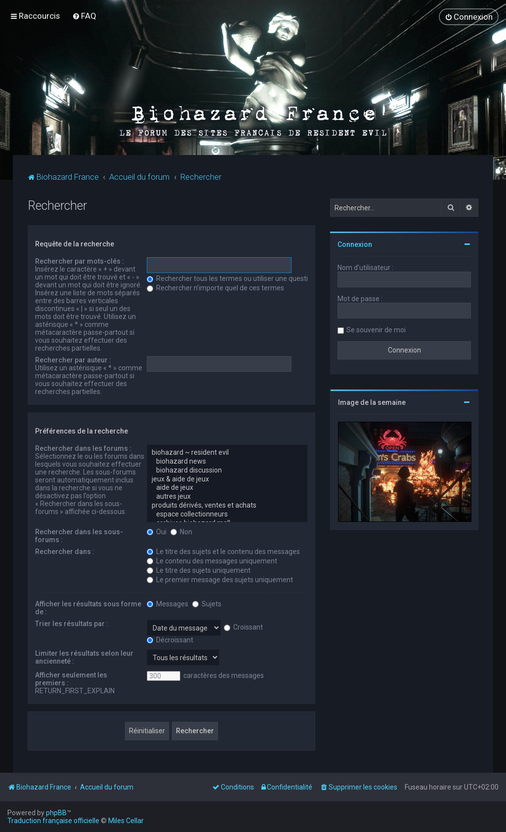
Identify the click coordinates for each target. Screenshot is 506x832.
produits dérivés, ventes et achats (227, 505)
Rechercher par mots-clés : (79, 261)
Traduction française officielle (53, 821)
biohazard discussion (227, 470)
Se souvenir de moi (376, 329)
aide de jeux (227, 487)
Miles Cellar (126, 821)
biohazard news (227, 461)
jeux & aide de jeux (227, 479)
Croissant (243, 627)
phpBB (56, 813)
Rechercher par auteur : (73, 359)
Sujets (206, 603)
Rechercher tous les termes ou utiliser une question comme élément (258, 278)
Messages (167, 603)
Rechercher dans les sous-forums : (79, 535)
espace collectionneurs (227, 514)
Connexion (354, 244)
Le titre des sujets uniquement (199, 570)
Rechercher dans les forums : (83, 448)
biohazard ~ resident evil (227, 452)
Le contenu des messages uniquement (212, 560)
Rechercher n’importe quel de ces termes (215, 287)
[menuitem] (84, 15)
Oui (157, 531)
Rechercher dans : (64, 551)
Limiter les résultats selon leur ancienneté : (84, 657)
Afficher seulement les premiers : (71, 678)
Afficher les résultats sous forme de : (88, 607)
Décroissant (170, 639)
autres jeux (227, 496)
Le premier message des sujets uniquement (220, 579)
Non (181, 531)
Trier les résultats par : (71, 623)
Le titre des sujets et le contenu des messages (223, 551)
